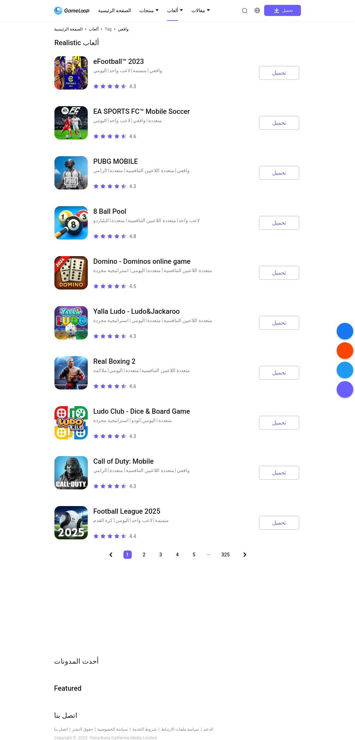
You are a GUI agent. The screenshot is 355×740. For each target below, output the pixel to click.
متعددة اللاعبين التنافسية (150, 170)
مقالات (198, 10)
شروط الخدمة (144, 729)
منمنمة (140, 70)
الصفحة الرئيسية (114, 10)
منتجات (146, 10)
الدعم (208, 729)
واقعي (123, 29)
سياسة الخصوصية (112, 729)
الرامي (100, 170)
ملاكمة (100, 370)
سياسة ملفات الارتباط (180, 729)
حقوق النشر (82, 729)
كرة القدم (103, 520)
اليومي (100, 70)
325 (226, 554)
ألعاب (172, 10)
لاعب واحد (119, 70)
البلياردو (101, 220)
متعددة (155, 120)
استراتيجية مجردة (111, 270)
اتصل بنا (61, 729)
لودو (135, 420)
